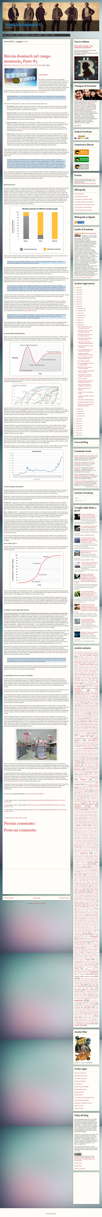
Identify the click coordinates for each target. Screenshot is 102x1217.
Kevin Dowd (90, 851)
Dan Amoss (80, 723)
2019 (77, 304)
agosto (80, 317)
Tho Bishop (76, 993)
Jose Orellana (77, 841)
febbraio (80, 413)
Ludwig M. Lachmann (85, 870)
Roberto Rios (77, 955)
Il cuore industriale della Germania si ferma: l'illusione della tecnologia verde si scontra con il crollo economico (89, 594)
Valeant (76, 1005)
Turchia (84, 1002)
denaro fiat (84, 737)
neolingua (95, 908)
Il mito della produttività (83, 361)
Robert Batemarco (89, 948)
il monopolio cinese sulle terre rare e (84, 475)
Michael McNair (79, 896)
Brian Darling (83, 699)
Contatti (52, 35)
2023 (77, 294)
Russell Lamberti (78, 959)
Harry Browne (91, 795)
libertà (90, 864)
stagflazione (87, 976)
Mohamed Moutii (93, 904)
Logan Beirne (79, 869)
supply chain (91, 985)
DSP (75, 746)
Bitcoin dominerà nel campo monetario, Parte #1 (84, 339)
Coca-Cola (94, 717)
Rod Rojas (84, 955)
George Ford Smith (92, 774)
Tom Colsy (76, 998)
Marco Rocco (84, 877)
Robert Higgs (80, 951)
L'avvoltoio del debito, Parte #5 (85, 402)
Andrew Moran (78, 668)
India (93, 803)
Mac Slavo (86, 873)
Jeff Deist (87, 824)
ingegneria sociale (80, 808)
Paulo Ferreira (77, 925)
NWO (87, 915)
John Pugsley (91, 834)
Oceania (96, 915)
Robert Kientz (89, 951)
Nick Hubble (85, 911)
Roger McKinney (93, 955)
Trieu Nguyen (93, 1000)
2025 (77, 290)
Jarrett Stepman (84, 819)
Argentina (88, 674)
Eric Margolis (95, 754)
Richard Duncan (94, 943)
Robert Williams (84, 953)
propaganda (94, 936)
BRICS (96, 699)
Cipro (75, 715)
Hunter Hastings (77, 801)
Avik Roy (83, 678)
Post (77, 498)
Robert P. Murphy (85, 952)
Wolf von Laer (84, 1020)
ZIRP (92, 1024)
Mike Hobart (94, 902)
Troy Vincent (77, 1002)
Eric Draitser (82, 754)
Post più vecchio (64, 898)
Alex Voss (89, 658)
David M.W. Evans (79, 733)
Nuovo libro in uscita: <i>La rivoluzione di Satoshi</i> (83, 46)
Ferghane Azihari (94, 760)
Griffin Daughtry (79, 791)
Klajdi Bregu (93, 855)
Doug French (86, 743)
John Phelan (83, 834)
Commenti (78, 500)
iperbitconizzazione (19, 781)
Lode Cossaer (95, 867)
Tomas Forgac (93, 998)
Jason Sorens (79, 822)
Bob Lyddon (89, 686)
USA (92, 1004)
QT (97, 938)
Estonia (76, 757)
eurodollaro (83, 759)
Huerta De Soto (91, 800)
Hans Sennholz (93, 794)
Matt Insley (94, 886)
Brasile (93, 696)
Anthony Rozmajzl (93, 670)
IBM (93, 801)
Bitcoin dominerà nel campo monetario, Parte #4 (84, 327)
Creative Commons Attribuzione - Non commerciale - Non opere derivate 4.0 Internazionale (84, 1159)
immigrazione (83, 803)
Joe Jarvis (82, 830)
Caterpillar (95, 705)
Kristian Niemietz (78, 856)
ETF (81, 757)
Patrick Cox (87, 920)
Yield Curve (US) (78, 1108)
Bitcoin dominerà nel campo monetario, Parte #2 (84, 335)
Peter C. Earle (77, 928)
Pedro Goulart (93, 925)
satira (86, 964)
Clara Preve (82, 715)
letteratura (90, 862)
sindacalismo (94, 972)
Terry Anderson (87, 991)
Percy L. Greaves (92, 927)
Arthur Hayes (91, 676)
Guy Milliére (79, 794)
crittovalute (95, 721)
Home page (36, 898)
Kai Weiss (76, 847)
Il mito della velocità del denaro (85, 399)
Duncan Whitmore (83, 746)
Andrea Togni (89, 666)
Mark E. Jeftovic (78, 880)
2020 (77, 301)
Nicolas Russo (90, 912)
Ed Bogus (76, 750)
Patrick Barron (79, 920)
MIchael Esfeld (88, 893)
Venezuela (77, 1007)
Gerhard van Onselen (84, 778)
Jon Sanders (83, 838)
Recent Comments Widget (93, 486)
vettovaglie (87, 1007)
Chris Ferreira (82, 708)
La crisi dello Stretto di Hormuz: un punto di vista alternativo (89, 527)
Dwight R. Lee (92, 746)
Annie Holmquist (83, 670)
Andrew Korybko (93, 667)
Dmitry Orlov (81, 742)
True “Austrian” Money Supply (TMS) (84, 1097)
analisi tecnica (84, 664)
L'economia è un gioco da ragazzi (83, 199)
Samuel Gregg (79, 964)
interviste (93, 808)
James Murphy (82, 817)
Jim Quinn (87, 827)
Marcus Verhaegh (93, 877)
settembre (80, 315)
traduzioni (31, 65)
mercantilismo (82, 890)
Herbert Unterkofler (91, 798)
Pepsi (75, 927)
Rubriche (18, 35)
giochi (84, 781)
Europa (92, 759)
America (89, 662)
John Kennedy (93, 831)
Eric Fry (88, 754)
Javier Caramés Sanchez (89, 822)
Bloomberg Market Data (80, 1075)
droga (94, 745)
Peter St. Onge (93, 930)
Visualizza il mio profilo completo (83, 277)
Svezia (86, 986)
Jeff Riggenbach (94, 824)
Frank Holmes (88, 765)
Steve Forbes (90, 982)
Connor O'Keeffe (78, 720)
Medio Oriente (94, 889)
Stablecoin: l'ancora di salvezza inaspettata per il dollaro (89, 633)
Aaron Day (76, 652)
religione (93, 941)
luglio (79, 320)
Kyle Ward (79, 857)
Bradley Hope (89, 694)
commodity (84, 718)
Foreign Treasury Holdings (81, 1086)
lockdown (85, 867)
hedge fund (83, 797)
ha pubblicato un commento (53, 652)
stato (96, 976)
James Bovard (77, 815)
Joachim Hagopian (88, 828)
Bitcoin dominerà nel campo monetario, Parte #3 (84, 331)
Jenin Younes (79, 827)
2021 (77, 299)
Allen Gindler (94, 661)
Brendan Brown (78, 697)
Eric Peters (78, 756)
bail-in (90, 678)
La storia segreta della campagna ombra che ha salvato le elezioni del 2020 (88, 620)
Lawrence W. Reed (85, 860)
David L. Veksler (93, 731)
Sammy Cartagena (94, 962)
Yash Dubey (87, 1022)
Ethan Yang (88, 757)
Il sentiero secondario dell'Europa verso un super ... (85, 354)
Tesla (95, 991)
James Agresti (93, 814)
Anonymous (77, 462)
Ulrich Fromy (85, 1004)
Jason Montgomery (78, 821)
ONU (81, 918)
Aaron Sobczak (78, 653)
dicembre (80, 308)
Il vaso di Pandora (82, 378)
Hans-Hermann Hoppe (79, 795)
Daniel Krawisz (78, 727)
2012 (77, 430)
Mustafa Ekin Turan (92, 906)
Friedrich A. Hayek (90, 769)
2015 (77, 423)
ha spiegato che (42, 92)
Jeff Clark (81, 824)
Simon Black (86, 972)
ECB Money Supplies (80, 1081)
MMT (75, 904)
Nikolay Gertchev (83, 914)
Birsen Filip (95, 685)
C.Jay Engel (77, 703)
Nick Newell (93, 911)
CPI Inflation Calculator (80, 1078)
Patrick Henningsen (78, 921)
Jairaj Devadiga (83, 814)
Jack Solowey (93, 811)
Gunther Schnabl (94, 792)
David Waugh (81, 735)
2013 (77, 428)
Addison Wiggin (88, 653)
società (87, 974)
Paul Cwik (82, 923)
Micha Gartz (94, 892)
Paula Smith (93, 924)
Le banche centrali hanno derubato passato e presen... (85, 342)
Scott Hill (84, 965)
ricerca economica (80, 943)
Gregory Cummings (84, 789)
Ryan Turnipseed (93, 961)
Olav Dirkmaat (90, 917)
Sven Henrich (78, 986)
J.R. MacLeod (85, 811)
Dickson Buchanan (87, 738)
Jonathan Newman (78, 840)
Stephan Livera (79, 980)
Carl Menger (91, 703)
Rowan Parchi (84, 958)
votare (82, 1013)
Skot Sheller (80, 974)
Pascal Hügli (95, 918)
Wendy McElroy (87, 1017)
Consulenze (46, 35)
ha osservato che (47, 257)
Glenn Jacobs (83, 782)
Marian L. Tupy (77, 879)
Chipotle (92, 706)
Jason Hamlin (93, 819)
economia (88, 748)
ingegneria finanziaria (82, 806)
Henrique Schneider (94, 797)
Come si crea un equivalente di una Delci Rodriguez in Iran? (89, 563)
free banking (92, 768)
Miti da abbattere (25, 35)
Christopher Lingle (93, 711)
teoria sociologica (90, 989)
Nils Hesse (91, 914)
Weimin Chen (88, 1016)
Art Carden (82, 676)
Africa (81, 655)
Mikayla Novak (85, 902)
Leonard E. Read (79, 862)
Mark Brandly (94, 879)
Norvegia (80, 915)
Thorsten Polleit (91, 995)
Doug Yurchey (95, 743)
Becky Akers (86, 680)
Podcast (33, 35)
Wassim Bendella (78, 1016)
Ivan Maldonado (91, 809)
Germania (95, 778)
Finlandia (87, 762)
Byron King (93, 702)
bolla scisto (80, 694)
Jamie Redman (89, 818)
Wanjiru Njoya (83, 1014)
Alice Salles (78, 661)
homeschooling (78, 800)
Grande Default (93, 786)
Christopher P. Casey (79, 712)
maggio (80, 324)
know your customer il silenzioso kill (86, 481)
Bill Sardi (86, 683)
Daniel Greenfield (94, 724)
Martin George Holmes (86, 883)
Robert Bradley (83, 949)
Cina (86, 714)
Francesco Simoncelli (89, 233)
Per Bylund (82, 927)
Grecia (80, 788)
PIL (95, 934)
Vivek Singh (90, 1011)
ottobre (80, 313)
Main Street (78, 874)
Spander (76, 455)
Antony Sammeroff (92, 673)
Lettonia (76, 864)
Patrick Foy (94, 920)
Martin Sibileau (79, 884)
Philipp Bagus (78, 934)
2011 (77, 433)
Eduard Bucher (77, 751)
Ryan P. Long (84, 961)
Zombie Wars (78, 1025)
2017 (77, 418)
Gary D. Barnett (94, 771)
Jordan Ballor (87, 840)
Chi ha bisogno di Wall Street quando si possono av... (85, 381)
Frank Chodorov (88, 763)
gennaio (80, 416)
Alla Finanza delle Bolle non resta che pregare (84, 367)
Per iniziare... (11, 35)
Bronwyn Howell (90, 700)
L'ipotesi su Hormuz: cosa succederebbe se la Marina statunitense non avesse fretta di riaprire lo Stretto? (89, 540)
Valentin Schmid (83, 1005)
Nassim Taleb (77, 908)
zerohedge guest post (81, 1023)
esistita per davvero (79, 106)
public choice (90, 938)
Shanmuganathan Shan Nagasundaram (83, 970)
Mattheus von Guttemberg (80, 887)
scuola (76, 967)
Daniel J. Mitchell (80, 726)
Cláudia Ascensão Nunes (92, 715)
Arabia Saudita (78, 674)
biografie (81, 685)
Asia (75, 678)
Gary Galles (79, 773)
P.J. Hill (88, 918)
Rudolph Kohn (93, 958)
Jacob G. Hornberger (86, 812)
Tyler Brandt (91, 1002)
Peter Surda (77, 931)
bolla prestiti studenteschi (91, 693)
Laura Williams (79, 859)
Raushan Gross (85, 941)
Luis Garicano (83, 871)
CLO (87, 717)
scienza (93, 964)
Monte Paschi (91, 905)
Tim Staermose (84, 997)
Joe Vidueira (91, 830)
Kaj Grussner (84, 847)
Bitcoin (9, 65)
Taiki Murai (77, 988)
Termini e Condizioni (79, 1168)
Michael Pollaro (78, 899)
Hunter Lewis (86, 801)
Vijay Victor (90, 1010)
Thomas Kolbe (86, 994)
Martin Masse (95, 883)
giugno (80, 322)
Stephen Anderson (89, 980)
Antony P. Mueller (79, 673)
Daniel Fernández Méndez (82, 724)
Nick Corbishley (90, 909)
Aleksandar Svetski (83, 657)
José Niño (94, 840)
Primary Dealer (78, 1094)
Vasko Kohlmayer (93, 1005)
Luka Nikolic (79, 873)
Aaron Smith (94, 652)
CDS (78, 706)
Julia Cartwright (85, 846)
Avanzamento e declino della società (84, 204)
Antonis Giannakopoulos (90, 671)
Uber (97, 1002)
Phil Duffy (94, 933)
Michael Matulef (94, 895)
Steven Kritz (82, 983)
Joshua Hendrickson (86, 844)
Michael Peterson (93, 898)
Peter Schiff (84, 930)
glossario (91, 782)
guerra (86, 791)
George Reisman (88, 776)
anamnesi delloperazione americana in (84, 463)
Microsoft (89, 901)
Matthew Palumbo (92, 887)
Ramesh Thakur (87, 940)
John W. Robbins (90, 837)
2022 (77, 297)
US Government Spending (81, 1100)
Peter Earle (85, 928)
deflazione (88, 735)
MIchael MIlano (88, 896)
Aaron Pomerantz (85, 652)
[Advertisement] (36, 49)
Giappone (83, 779)
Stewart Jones (90, 983)
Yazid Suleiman (94, 1022)
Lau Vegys (96, 857)
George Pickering (78, 776)
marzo (79, 411)
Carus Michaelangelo (86, 705)
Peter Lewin (77, 930)
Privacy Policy (78, 1163)
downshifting (79, 745)
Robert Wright (93, 953)
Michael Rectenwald (90, 899)
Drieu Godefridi (87, 745)
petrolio (84, 933)
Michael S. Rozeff (78, 901)
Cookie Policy (78, 1165)
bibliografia (90, 681)
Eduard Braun (94, 750)
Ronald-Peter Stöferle (88, 956)
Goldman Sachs (88, 784)
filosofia (78, 762)
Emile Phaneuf (87, 753)
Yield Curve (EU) (78, 1105)
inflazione (77, 804)
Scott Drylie (77, 965)
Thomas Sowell (82, 995)
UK (77, 1004)
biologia (87, 685)
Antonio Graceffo (78, 671)
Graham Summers (82, 786)
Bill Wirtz (92, 683)
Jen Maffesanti (95, 825)
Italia (82, 809)
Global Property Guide (80, 1089)
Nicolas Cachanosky (79, 912)
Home (5, 35)
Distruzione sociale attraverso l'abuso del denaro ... (85, 405)
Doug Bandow (77, 743)
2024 (77, 292)
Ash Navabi (94, 677)
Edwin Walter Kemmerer (90, 751)
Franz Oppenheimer (88, 766)
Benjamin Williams (80, 681)
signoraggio (92, 971)
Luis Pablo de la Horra (93, 871)
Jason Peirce (95, 821)
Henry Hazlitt (80, 798)
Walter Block (90, 1013)
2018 (77, 306)
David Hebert (90, 730)
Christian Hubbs (83, 711)
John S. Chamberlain (84, 835)
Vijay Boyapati (38, 65)
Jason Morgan (88, 821)
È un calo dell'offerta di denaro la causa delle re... (85, 364)
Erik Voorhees (93, 756)
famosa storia (21, 129)
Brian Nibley (90, 699)
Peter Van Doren (87, 931)
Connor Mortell (93, 718)
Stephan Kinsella (94, 979)
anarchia (96, 664)
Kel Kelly (83, 851)
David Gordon (80, 730)
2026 (77, 287)
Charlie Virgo (85, 706)
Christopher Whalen (78, 714)
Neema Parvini (86, 908)
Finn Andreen (95, 762)
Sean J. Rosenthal (86, 967)
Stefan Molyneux (84, 979)
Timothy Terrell (93, 997)
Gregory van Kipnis (94, 789)
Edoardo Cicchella (85, 750)
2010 (77, 435)
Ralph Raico (79, 940)
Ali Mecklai (95, 660)
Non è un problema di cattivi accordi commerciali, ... (84, 350)
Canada (83, 703)
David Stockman (92, 733)
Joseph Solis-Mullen (87, 841)
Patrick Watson (88, 921)
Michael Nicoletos (84, 898)
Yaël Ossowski (79, 1022)
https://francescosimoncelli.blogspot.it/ (34, 793)
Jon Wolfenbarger (92, 838)
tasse (86, 988)
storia (82, 985)
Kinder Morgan (85, 855)
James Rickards (78, 818)
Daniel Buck (95, 723)
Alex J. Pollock (81, 658)
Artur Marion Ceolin (85, 677)
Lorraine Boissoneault (89, 869)
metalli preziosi (15, 65)
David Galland (95, 728)
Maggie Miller (94, 873)
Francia (78, 763)
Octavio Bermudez (81, 917)
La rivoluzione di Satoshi (80, 196)
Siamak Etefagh (83, 971)
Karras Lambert (83, 850)
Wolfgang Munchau (94, 1020)
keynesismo (84, 853)
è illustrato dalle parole (21, 281)
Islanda (76, 809)
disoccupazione (93, 740)
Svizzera (93, 986)
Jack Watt (76, 812)
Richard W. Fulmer (87, 946)
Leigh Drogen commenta (30, 310)
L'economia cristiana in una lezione (83, 202)
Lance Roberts (87, 857)
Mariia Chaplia (86, 879)
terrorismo (77, 991)
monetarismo (77, 905)
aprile (79, 409)
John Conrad (84, 831)
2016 (77, 421)
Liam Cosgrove (83, 864)
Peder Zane (85, 925)
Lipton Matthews (87, 865)
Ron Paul (76, 956)
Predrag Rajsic (77, 936)
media (83, 889)
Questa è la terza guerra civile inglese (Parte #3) (89, 551)
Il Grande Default (78, 193)
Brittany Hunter (81, 700)
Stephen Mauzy (82, 982)
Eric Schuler (85, 756)
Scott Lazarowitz (92, 965)
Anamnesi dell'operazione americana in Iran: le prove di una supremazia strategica (89, 516)
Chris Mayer (84, 709)
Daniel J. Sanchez (91, 726)
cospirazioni (84, 721)
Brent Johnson (90, 697)
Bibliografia (39, 35)
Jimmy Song (77, 828)
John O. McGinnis (88, 833)
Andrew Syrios (88, 668)
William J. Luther (87, 1019)
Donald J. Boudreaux (91, 742)
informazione (90, 804)
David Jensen (84, 731)
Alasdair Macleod (92, 655)
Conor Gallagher (88, 720)
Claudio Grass (79, 717)
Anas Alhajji (80, 666)
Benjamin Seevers (94, 680)
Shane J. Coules (90, 968)
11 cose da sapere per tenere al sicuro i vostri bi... (86, 371)
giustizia (90, 781)
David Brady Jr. (86, 728)
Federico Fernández (84, 760)
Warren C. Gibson (92, 1014)
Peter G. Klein (93, 928)
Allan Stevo (86, 661)
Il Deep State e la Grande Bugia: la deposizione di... (84, 375)
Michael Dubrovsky (78, 893)
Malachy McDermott (91, 874)
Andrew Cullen (83, 667)
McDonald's (76, 889)
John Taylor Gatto (79, 837)
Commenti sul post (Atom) (39, 903)
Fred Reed (83, 768)
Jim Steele (94, 827)
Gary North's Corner (91, 773)
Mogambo (83, 904)
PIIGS (87, 935)
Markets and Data (79, 1092)
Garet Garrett (85, 771)
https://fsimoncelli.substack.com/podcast (85, 183)
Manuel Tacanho (77, 876)
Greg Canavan (89, 788)
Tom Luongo (84, 998)
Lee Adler (94, 860)
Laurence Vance (88, 859)
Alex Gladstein (94, 657)
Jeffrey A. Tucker (81, 825)
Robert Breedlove (94, 949)
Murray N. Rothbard (79, 906)
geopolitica (81, 774)
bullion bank (83, 702)
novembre (80, 310)
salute (76, 962)
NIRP (96, 914)
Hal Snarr (86, 794)
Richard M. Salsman (91, 944)
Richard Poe (77, 946)
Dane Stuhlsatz (88, 723)
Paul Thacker (85, 924)
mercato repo (94, 890)
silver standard (77, 972)
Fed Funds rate (78, 1084)
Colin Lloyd (76, 718)
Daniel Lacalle (88, 727)
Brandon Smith (84, 696)
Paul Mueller (77, 924)
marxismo (85, 886)
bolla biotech (88, 688)
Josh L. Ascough (86, 843)
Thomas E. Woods (86, 993)
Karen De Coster (78, 849)
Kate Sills (91, 850)
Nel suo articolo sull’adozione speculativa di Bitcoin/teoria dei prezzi (21, 378)
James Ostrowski (92, 817)
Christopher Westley (91, 712)
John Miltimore (78, 833)
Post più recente (9, 898)
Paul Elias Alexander (92, 923)
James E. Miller (87, 815)
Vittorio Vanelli (82, 1011)
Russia (88, 959)
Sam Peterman (84, 962)
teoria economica (24, 65)
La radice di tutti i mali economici (83, 207)
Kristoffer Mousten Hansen (91, 856)
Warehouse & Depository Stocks (83, 1103)
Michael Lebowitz (84, 895)
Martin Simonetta (89, 884)
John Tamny (93, 835)
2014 (77, 426)
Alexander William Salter (86, 660)
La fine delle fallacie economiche (83, 210)
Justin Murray (93, 846)
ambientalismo (78, 662)
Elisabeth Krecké (78, 753)
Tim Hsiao (76, 997)
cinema (94, 714)
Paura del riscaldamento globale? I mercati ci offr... (84, 385)
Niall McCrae (81, 909)
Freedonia (77, 769)
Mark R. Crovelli (90, 880)
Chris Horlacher (90, 708)
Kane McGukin (92, 847)
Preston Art (85, 936)
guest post (84, 792)
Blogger (54, 1213)
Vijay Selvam (82, 1010)
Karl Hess (87, 849)
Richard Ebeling (80, 944)
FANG (76, 760)
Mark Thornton (86, 882)
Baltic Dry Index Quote (80, 1073)
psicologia (81, 938)
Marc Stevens (86, 876)
